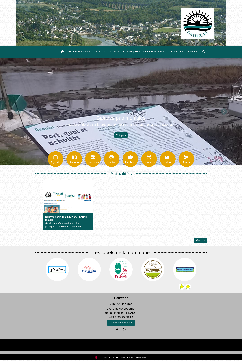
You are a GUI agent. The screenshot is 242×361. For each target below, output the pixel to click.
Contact (121, 299)
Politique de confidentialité (99, 345)
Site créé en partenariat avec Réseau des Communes (121, 358)
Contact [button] (193, 51)
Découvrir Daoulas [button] (106, 51)
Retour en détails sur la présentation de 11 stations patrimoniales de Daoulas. (121, 124)
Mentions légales (67, 345)
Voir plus (121, 135)
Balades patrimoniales (121, 118)
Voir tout (200, 241)
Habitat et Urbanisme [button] (155, 51)
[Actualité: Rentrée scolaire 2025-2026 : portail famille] (68, 206)
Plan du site (147, 345)
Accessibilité (127, 345)
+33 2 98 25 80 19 (121, 318)
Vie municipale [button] (130, 51)
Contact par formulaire (121, 323)
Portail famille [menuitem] (178, 51)
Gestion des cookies (171, 345)
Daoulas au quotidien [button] (80, 51)
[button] (62, 52)
